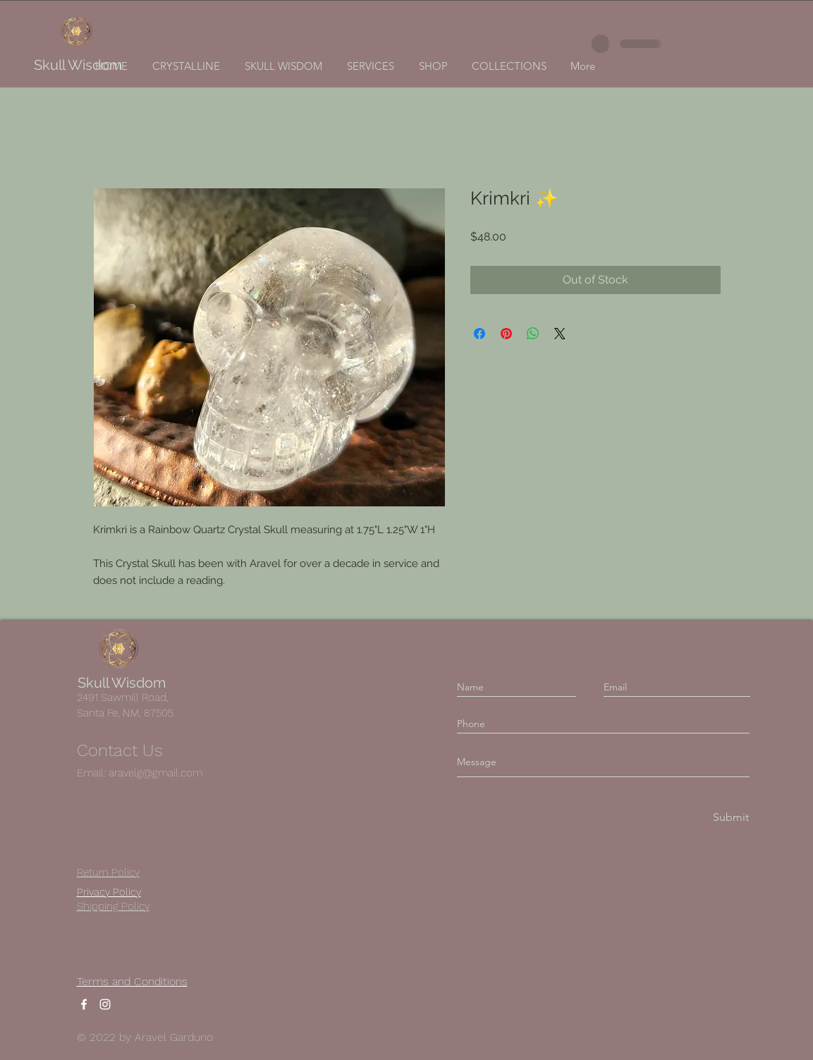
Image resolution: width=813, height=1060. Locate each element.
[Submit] (730, 818)
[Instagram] (105, 1004)
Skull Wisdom (78, 64)
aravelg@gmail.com (155, 773)
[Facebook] (84, 1004)
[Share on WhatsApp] (533, 333)
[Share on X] (559, 333)
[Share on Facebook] (479, 333)
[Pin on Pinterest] (506, 333)
